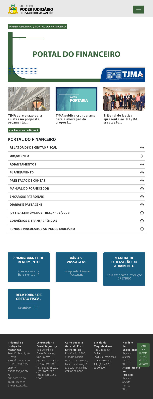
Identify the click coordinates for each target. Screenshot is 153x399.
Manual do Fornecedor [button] (29, 188)
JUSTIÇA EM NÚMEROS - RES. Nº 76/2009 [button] (40, 212)
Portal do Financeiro (50, 26)
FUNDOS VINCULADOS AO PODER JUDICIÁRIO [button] (42, 229)
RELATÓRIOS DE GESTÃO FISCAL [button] (33, 147)
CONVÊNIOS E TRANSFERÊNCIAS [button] (33, 220)
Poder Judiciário (20, 26)
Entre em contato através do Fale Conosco (143, 354)
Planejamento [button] (22, 172)
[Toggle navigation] (138, 10)
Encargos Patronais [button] (27, 196)
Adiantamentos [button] (23, 164)
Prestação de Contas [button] (27, 180)
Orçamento (19, 156)
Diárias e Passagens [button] (26, 204)
